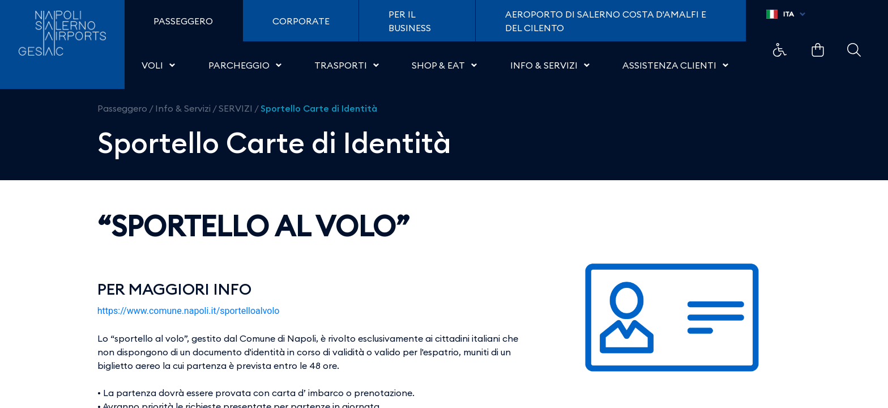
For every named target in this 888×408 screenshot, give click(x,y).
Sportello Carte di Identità (319, 108)
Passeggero (122, 108)
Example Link (780, 50)
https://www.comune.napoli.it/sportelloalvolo (188, 310)
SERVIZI (236, 108)
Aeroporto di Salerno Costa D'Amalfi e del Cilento (605, 20)
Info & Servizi (183, 108)
